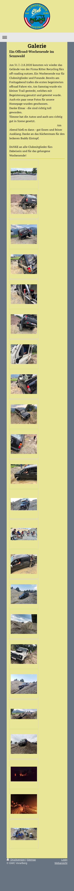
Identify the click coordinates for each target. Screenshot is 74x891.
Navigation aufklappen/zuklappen (37, 37)
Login (64, 859)
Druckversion (16, 859)
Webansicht (61, 863)
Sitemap (31, 859)
